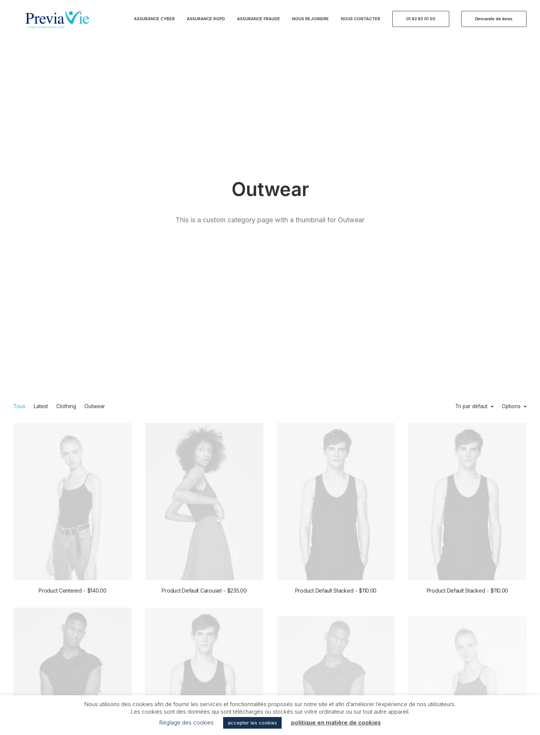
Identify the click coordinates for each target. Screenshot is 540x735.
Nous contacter (360, 23)
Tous (20, 151)
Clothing (66, 151)
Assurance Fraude (258, 23)
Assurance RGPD (206, 23)
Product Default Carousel (204, 335)
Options (511, 151)
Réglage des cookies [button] (186, 722)
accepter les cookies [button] (252, 723)
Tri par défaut (471, 151)
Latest (41, 151)
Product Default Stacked (335, 335)
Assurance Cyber (154, 23)
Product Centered (72, 335)
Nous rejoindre (310, 23)
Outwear (94, 151)
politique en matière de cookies (336, 722)
